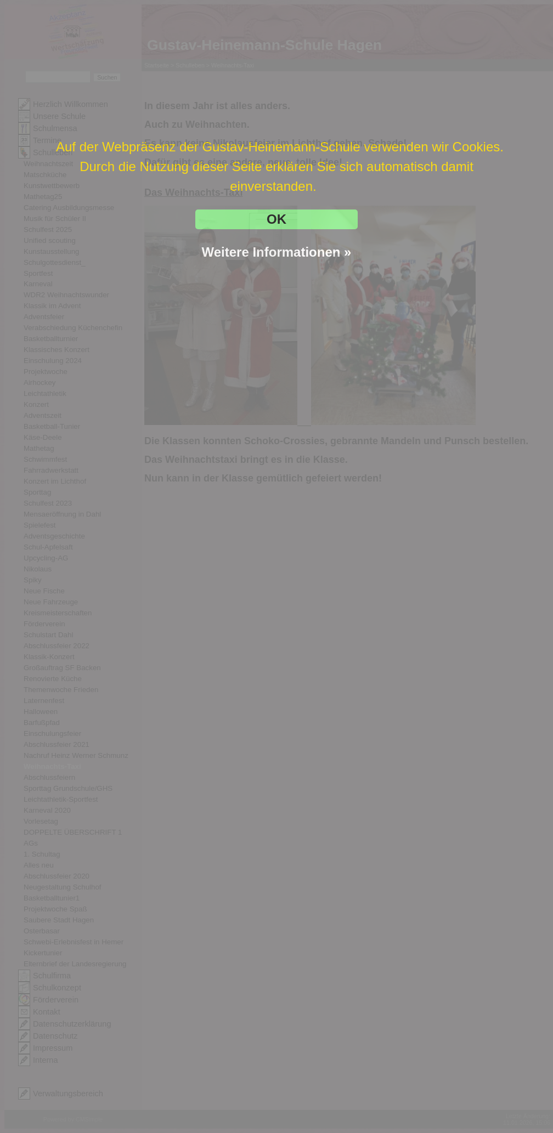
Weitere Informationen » (277, 252)
